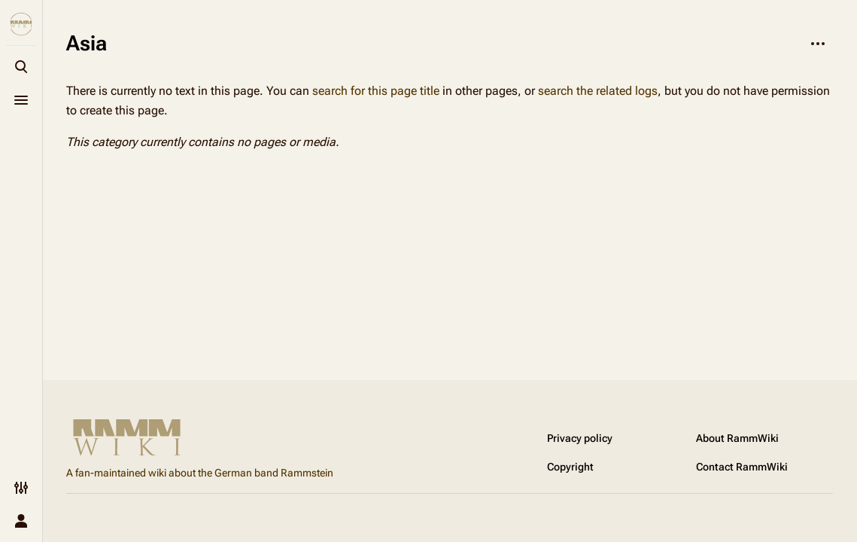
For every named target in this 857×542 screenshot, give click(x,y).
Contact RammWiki (742, 467)
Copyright (570, 467)
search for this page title (375, 91)
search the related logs (598, 91)
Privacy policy (579, 438)
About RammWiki (737, 438)
